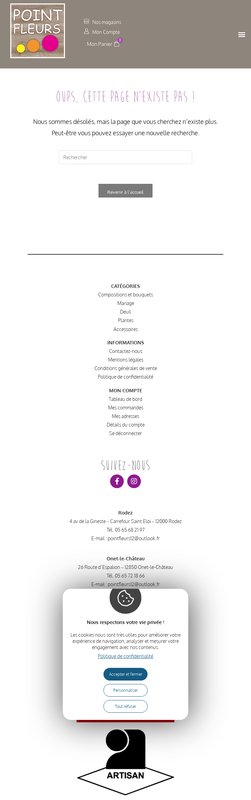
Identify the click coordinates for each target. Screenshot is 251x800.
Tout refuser (125, 706)
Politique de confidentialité (125, 656)
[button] (242, 34)
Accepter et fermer (125, 674)
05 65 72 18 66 (130, 577)
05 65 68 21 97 (130, 530)
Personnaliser (125, 690)
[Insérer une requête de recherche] (125, 157)
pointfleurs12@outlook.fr (134, 539)
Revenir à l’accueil (125, 192)
